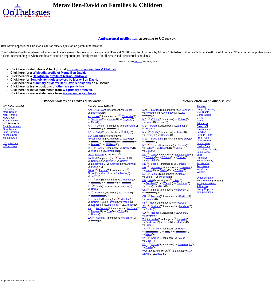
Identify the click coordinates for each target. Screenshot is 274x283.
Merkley (155, 196)
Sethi (167, 222)
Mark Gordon (10, 112)
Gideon (182, 119)
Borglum (150, 215)
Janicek (181, 163)
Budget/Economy (206, 109)
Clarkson (182, 183)
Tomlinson (121, 173)
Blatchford (96, 112)
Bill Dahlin (8, 109)
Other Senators (205, 177)
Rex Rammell (10, 120)
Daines (155, 145)
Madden (114, 138)
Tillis (153, 154)
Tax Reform (203, 163)
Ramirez (181, 231)
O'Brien (178, 170)
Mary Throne (10, 114)
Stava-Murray (98, 195)
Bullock (182, 145)
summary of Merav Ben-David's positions (62, 83)
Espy (186, 138)
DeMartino (111, 150)
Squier (149, 128)
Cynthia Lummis (12, 126)
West (148, 234)
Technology (203, 166)
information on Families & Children (91, 69)
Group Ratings (205, 192)
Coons (100, 148)
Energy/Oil (202, 126)
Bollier (94, 201)
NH (144, 167)
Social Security (205, 160)
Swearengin (184, 244)
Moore (111, 119)
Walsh (94, 141)
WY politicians (10, 143)
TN (144, 219)
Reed (153, 202)
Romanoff (128, 141)
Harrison (184, 206)
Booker (95, 214)
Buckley (95, 166)
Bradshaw (151, 222)
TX (144, 228)
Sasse (154, 163)
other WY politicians (70, 86)
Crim (148, 225)
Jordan (125, 186)
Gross (127, 109)
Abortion (201, 106)
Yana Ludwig (10, 137)
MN (144, 132)
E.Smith (150, 157)
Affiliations (202, 186)
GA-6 (91, 170)
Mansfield (151, 160)
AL (89, 116)
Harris (94, 189)
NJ (143, 173)
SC (144, 206)
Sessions (96, 119)
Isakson (99, 154)
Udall (150, 180)
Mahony (111, 128)
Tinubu (149, 209)
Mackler (181, 222)
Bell (167, 231)
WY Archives (10, 146)
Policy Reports (205, 189)
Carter (123, 161)
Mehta (181, 173)
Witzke (95, 150)
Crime (200, 117)
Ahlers (182, 212)
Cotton (100, 125)
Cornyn (155, 228)
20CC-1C (138, 62)
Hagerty (181, 219)
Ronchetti (151, 183)
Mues (179, 148)
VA (143, 238)
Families (201, 132)
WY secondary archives (79, 93)
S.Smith (166, 157)
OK (144, 189)
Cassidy (100, 217)
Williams (110, 144)
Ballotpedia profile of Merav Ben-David (60, 76)
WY (144, 250)
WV (144, 244)
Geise (149, 150)
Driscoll (164, 148)
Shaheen (156, 167)
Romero (150, 199)
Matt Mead (8, 117)
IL (89, 192)
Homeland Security (207, 149)
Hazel (105, 173)
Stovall (130, 163)
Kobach (95, 204)
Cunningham (182, 154)
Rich (161, 186)
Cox (109, 211)
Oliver (149, 186)
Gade (149, 240)
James (180, 125)
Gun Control (203, 143)
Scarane (127, 148)
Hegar (181, 228)
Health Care (203, 146)
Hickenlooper (95, 138)
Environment (204, 129)
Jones (95, 116)
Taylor (181, 238)
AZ (89, 132)
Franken (126, 182)
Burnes (95, 144)
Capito (155, 244)
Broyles (181, 189)
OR (144, 196)
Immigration (203, 152)
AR (89, 125)
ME (144, 119)
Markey (155, 109)
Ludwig (160, 253)
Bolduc (163, 170)
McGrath (132, 208)
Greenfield (126, 179)
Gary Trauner (10, 129)
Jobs (199, 154)
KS (89, 199)
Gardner (97, 135)
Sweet (149, 122)
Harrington (129, 125)
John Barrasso (11, 132)
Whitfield (96, 128)
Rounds (155, 212)
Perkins (128, 217)
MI (143, 125)
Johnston (110, 141)
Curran (125, 192)
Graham (95, 182)
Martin (149, 170)
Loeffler (92, 158)
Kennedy (169, 112)
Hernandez (152, 231)
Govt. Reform (204, 140)
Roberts (97, 199)
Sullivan (100, 109)
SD (144, 212)
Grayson (114, 163)
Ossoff (91, 173)
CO (90, 135)
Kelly (127, 132)
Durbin (98, 192)
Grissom (129, 204)
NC (144, 154)
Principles (202, 157)
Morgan (95, 211)
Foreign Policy (204, 134)
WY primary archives (77, 89)
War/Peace (203, 169)
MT (144, 145)
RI (143, 202)
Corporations (204, 114)
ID (89, 186)
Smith (154, 132)
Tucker (181, 157)
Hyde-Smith (157, 138)
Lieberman (97, 163)
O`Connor (184, 109)
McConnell (102, 208)
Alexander (152, 219)
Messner (185, 167)
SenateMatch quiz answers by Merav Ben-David (63, 79)
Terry (94, 176)
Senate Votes (204, 180)
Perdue (103, 170)
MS (144, 138)
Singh (149, 176)
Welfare (201, 172)
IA (89, 179)
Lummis (176, 250)
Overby (150, 135)
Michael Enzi (10, 134)
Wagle (126, 201)
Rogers (127, 119)
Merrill (94, 122)
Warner (155, 238)
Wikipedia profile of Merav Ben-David (59, 72)
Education (202, 123)
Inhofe (154, 189)
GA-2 (91, 154)
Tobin (121, 211)
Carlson (165, 135)
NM (144, 180)
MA (144, 109)
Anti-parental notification (117, 38)
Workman (151, 192)
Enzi (150, 250)
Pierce (94, 220)
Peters (154, 125)
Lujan (176, 180)
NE (144, 163)
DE (89, 148)
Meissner (164, 176)
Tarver (109, 161)
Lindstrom (112, 204)
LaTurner (110, 201)
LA (89, 217)
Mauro (110, 182)
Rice (162, 122)
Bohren (150, 141)
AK (89, 109)
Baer (128, 138)
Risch (99, 186)
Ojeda (149, 247)
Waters (179, 202)
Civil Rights (203, 112)
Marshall (125, 199)
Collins (95, 161)
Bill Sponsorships (206, 183)
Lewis (180, 132)
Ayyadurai (151, 112)
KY (89, 208)
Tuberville (127, 116)
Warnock (123, 158)
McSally (96, 132)
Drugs (200, 120)
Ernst (98, 179)
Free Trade (203, 137)
